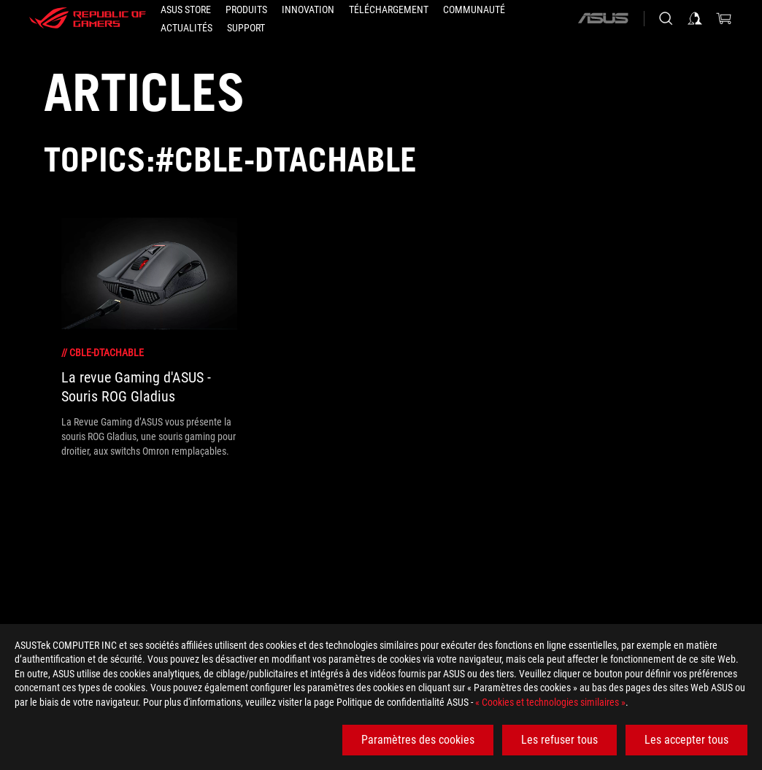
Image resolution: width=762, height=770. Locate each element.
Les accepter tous (686, 740)
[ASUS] (603, 18)
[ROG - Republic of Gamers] (87, 18)
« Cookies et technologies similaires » (550, 702)
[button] (246, 9)
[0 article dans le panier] (724, 18)
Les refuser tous (559, 740)
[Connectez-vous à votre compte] (695, 18)
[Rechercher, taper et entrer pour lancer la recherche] (665, 18)
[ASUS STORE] (186, 9)
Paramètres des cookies (417, 740)
